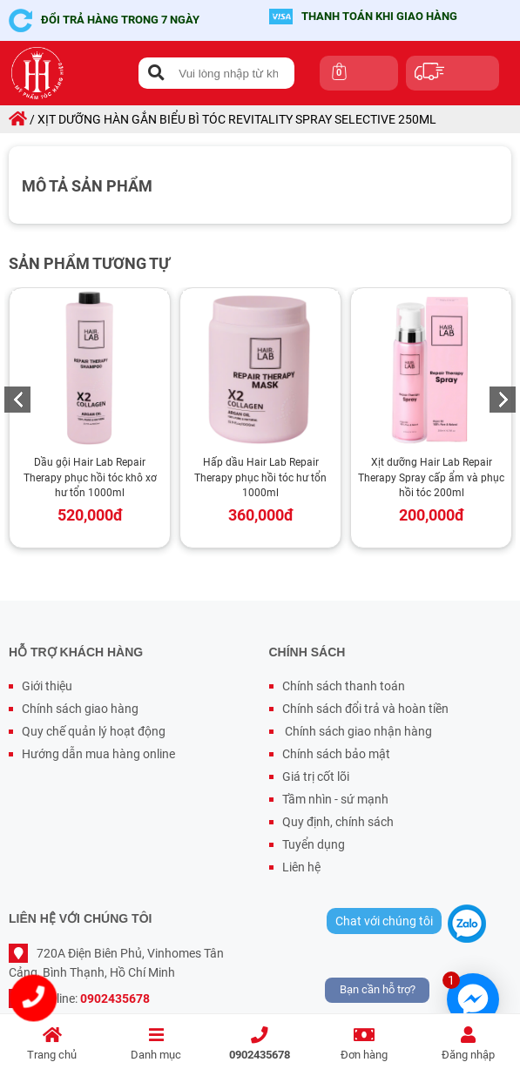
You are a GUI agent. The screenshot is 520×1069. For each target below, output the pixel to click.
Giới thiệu (47, 686)
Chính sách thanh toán (343, 686)
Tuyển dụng (313, 844)
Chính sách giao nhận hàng (357, 731)
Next (503, 400)
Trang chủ (51, 1044)
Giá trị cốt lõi (315, 776)
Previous (17, 400)
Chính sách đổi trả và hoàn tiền (365, 709)
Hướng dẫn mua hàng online (98, 754)
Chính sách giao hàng (80, 709)
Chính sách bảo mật (336, 754)
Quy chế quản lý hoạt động (93, 731)
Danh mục (155, 1044)
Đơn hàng (363, 1044)
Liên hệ (301, 867)
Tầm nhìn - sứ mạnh (335, 799)
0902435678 (260, 1044)
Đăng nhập (468, 1044)
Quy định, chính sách (338, 822)
